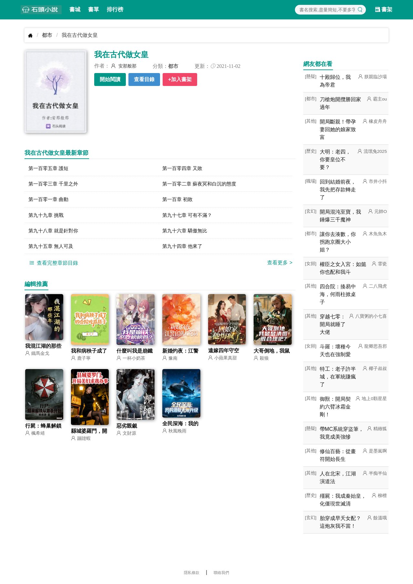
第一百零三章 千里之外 (54, 184)
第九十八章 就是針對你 (54, 231)
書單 (93, 9)
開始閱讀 (110, 79)
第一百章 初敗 (178, 200)
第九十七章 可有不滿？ (188, 215)
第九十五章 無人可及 (52, 247)
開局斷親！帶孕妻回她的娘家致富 (338, 129)
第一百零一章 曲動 (49, 200)
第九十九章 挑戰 (47, 215)
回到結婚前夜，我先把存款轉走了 (338, 189)
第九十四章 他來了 (183, 247)
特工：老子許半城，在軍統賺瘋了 (338, 376)
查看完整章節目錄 (53, 264)
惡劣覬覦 (126, 428)
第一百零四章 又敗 (183, 168)
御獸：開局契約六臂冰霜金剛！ (335, 406)
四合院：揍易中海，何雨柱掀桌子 (338, 294)
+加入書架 (180, 79)
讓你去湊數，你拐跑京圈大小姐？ (338, 241)
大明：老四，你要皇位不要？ (335, 159)
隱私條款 (191, 572)
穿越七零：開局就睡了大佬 (333, 324)
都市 (47, 35)
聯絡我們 (221, 572)
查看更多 (279, 264)
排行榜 (115, 9)
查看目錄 (144, 79)
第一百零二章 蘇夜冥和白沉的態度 (201, 184)
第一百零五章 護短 (49, 168)
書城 (74, 9)
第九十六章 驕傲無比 (186, 231)
